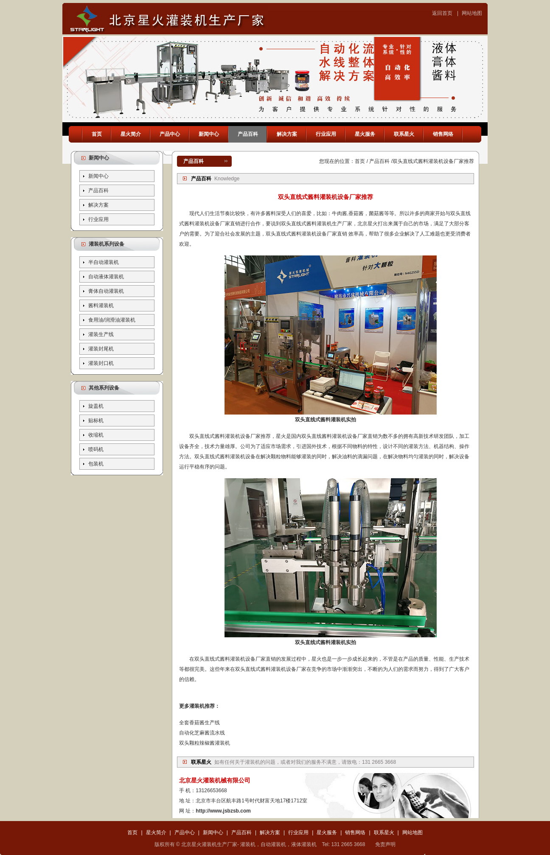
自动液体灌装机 (106, 277)
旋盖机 (96, 406)
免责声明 (385, 844)
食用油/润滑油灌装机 (111, 320)
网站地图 (472, 13)
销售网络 (443, 134)
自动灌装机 (273, 844)
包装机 (96, 464)
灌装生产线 (101, 334)
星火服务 (365, 134)
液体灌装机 (304, 844)
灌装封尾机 (101, 349)
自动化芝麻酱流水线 (202, 733)
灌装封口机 (101, 363)
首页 (97, 134)
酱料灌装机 (101, 305)
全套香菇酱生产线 (199, 723)
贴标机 (96, 420)
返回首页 (442, 13)
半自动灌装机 (103, 262)
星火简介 (131, 134)
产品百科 (248, 134)
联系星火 (404, 134)
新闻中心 (209, 134)
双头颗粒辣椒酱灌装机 (204, 743)
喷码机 (96, 449)
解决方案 (287, 134)
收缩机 (96, 435)
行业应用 (326, 134)
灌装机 (252, 762)
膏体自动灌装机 (106, 291)
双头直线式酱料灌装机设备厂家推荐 (433, 161)
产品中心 (170, 134)
